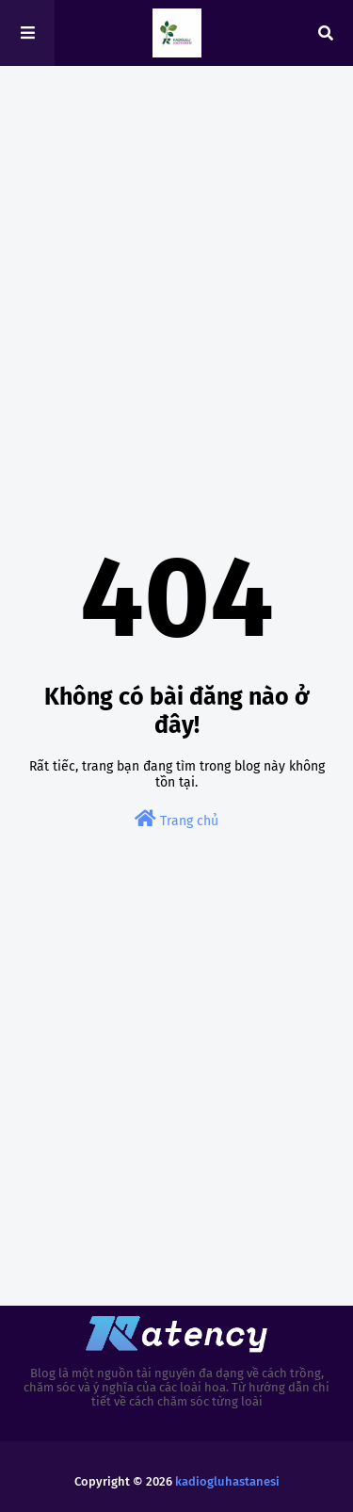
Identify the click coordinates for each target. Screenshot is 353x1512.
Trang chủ (176, 819)
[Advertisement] (176, 270)
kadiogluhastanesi (227, 1481)
